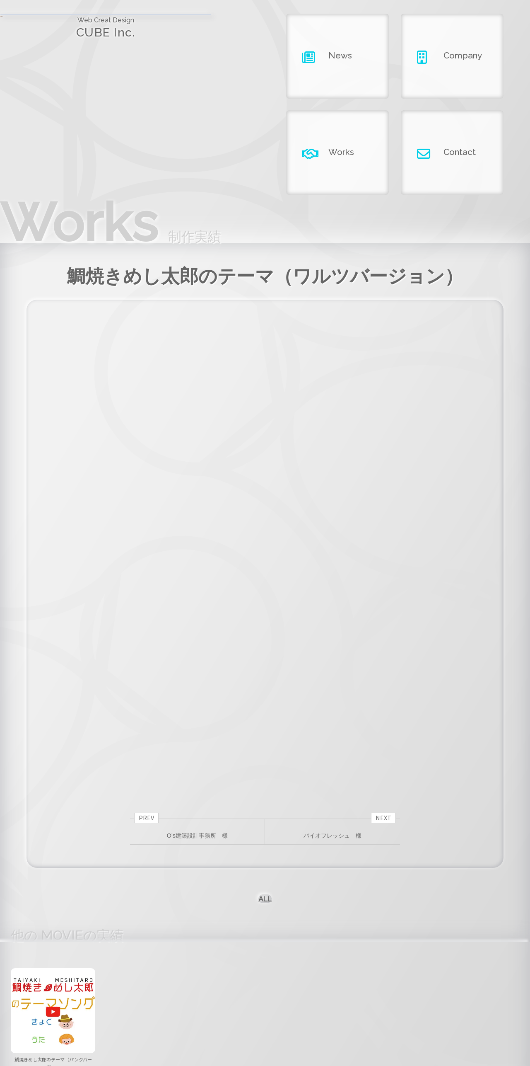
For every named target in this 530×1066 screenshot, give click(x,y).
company (265, 1017)
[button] (265, 928)
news (189, 1017)
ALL (265, 726)
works (341, 1017)
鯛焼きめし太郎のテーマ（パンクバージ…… (53, 902)
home (113, 1017)
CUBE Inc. (66, 32)
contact (417, 1017)
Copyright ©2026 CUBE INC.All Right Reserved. (265, 1041)
